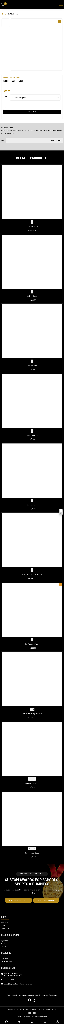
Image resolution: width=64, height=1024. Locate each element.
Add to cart (32, 112)
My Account (5, 941)
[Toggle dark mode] (61, 512)
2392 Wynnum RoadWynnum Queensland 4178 (13, 974)
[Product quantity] (6, 108)
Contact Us (5, 946)
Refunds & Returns (7, 961)
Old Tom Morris (32, 505)
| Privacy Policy (37, 1009)
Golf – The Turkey (32, 226)
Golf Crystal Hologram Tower (32, 714)
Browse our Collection (18, 900)
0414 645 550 (9, 979)
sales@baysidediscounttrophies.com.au (18, 984)
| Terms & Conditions (49, 1009)
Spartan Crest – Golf (32, 783)
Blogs (3, 925)
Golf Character (32, 366)
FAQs (3, 943)
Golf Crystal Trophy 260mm (32, 574)
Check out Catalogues (46, 900)
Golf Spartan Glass (32, 853)
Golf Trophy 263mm (32, 644)
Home (4, 14)
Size (5, 96)
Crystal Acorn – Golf (32, 435)
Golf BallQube (32, 296)
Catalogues (5, 928)
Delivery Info (5, 958)
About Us (4, 923)
